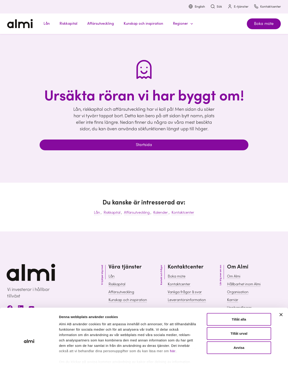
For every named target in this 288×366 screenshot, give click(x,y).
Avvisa (239, 325)
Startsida (144, 144)
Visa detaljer (244, 357)
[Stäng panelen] (281, 292)
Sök (216, 7)
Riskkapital (112, 213)
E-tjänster (237, 7)
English (196, 7)
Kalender (160, 213)
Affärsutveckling (137, 213)
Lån (97, 213)
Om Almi (233, 276)
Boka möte (264, 23)
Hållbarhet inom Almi (244, 284)
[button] (182, 23)
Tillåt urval (239, 311)
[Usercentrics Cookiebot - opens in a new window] (29, 357)
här (173, 329)
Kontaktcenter (267, 7)
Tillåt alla (239, 297)
